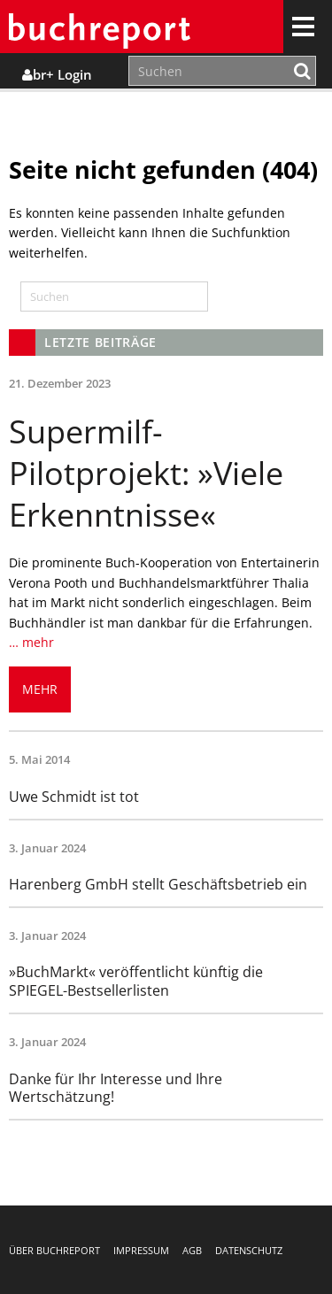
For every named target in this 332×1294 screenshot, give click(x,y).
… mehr (31, 642)
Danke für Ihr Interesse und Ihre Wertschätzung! (115, 1088)
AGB (192, 1250)
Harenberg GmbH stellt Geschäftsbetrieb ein (158, 884)
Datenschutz (248, 1250)
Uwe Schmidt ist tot (74, 796)
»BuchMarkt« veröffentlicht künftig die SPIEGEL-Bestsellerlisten (136, 981)
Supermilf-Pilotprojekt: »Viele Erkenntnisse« (146, 473)
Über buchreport (54, 1250)
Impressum (141, 1250)
